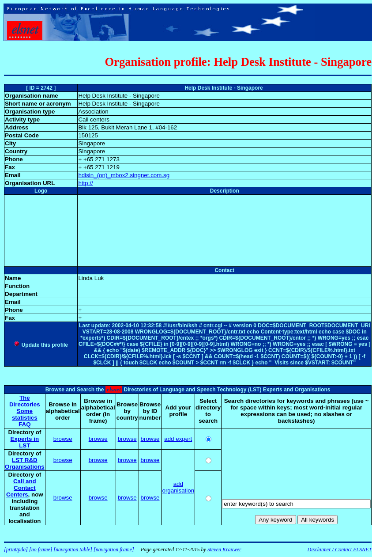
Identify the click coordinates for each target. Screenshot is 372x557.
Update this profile (41, 345)
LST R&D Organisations (25, 463)
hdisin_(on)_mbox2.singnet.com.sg (123, 175)
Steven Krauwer (224, 549)
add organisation (178, 487)
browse (62, 439)
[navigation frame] (114, 549)
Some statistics (25, 414)
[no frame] (40, 549)
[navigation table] (72, 549)
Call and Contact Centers (21, 488)
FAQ (24, 424)
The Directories (24, 401)
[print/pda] (16, 549)
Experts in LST (25, 442)
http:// (85, 183)
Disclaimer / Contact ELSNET (339, 549)
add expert (178, 439)
